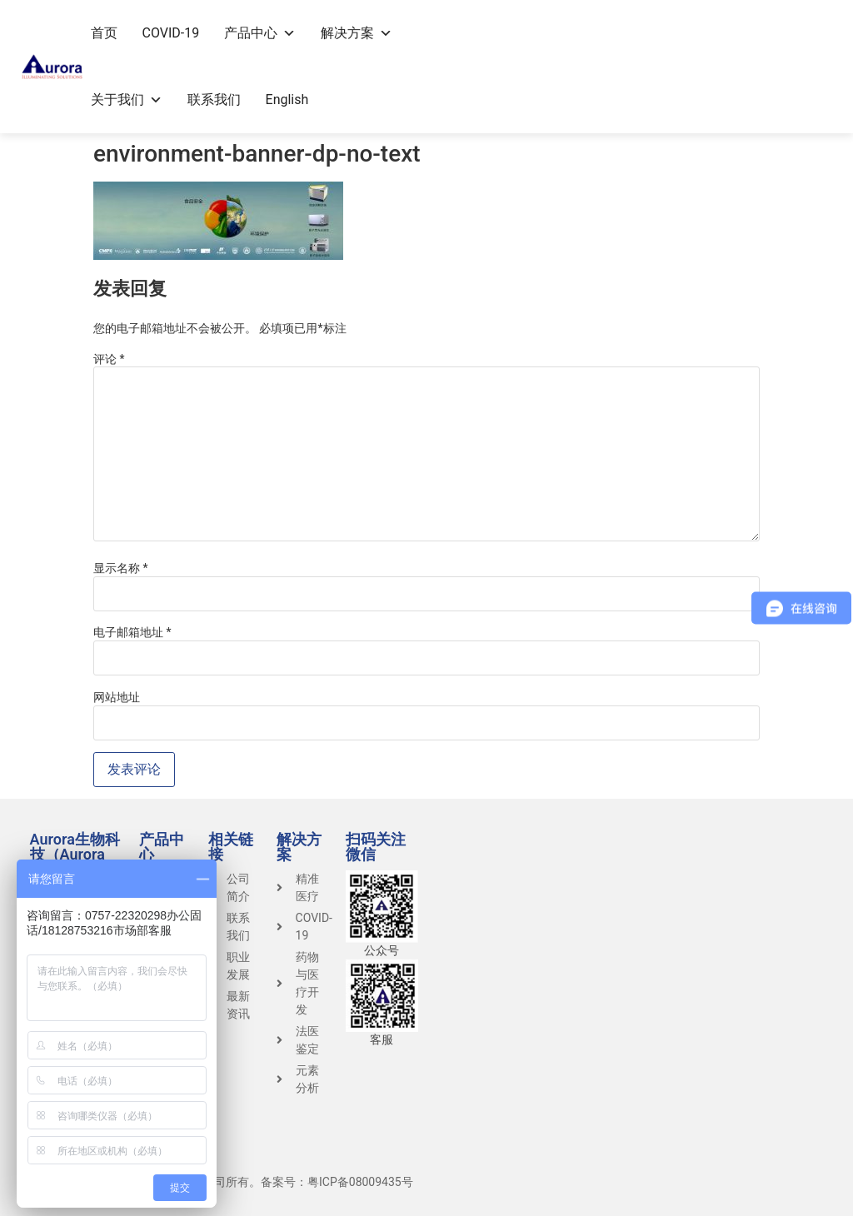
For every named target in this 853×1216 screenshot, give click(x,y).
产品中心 (260, 33)
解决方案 (356, 33)
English (287, 99)
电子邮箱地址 (132, 632)
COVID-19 (171, 33)
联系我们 (214, 99)
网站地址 (116, 697)
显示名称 (120, 568)
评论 (109, 359)
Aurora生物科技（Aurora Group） (75, 854)
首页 (104, 33)
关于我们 (126, 99)
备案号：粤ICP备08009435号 (337, 1182)
